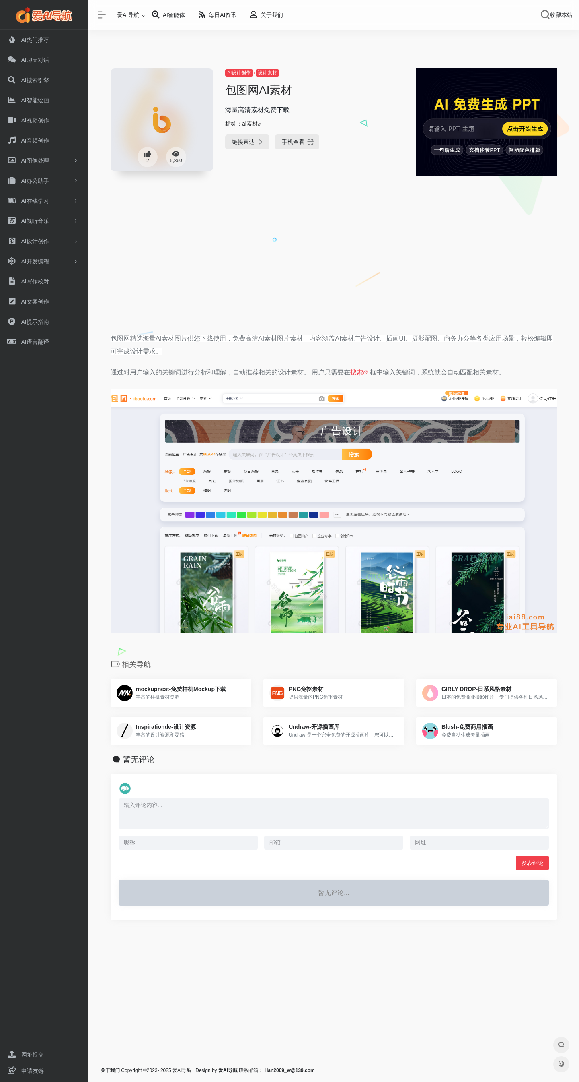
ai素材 (250, 123)
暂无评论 (139, 759)
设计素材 (267, 73)
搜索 (356, 372)
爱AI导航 (128, 15)
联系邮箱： (241, 1070)
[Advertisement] (334, 268)
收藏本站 (561, 15)
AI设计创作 (239, 73)
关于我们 (110, 1070)
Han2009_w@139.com (290, 1070)
